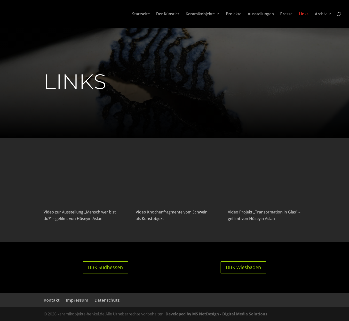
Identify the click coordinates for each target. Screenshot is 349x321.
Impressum (77, 300)
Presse (286, 14)
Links (304, 14)
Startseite (141, 14)
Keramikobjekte (200, 14)
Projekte (233, 14)
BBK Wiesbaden (243, 267)
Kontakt (52, 300)
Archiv (321, 14)
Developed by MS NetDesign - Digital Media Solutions (216, 314)
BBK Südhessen (105, 267)
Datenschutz (107, 300)
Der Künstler (167, 14)
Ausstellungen (261, 14)
